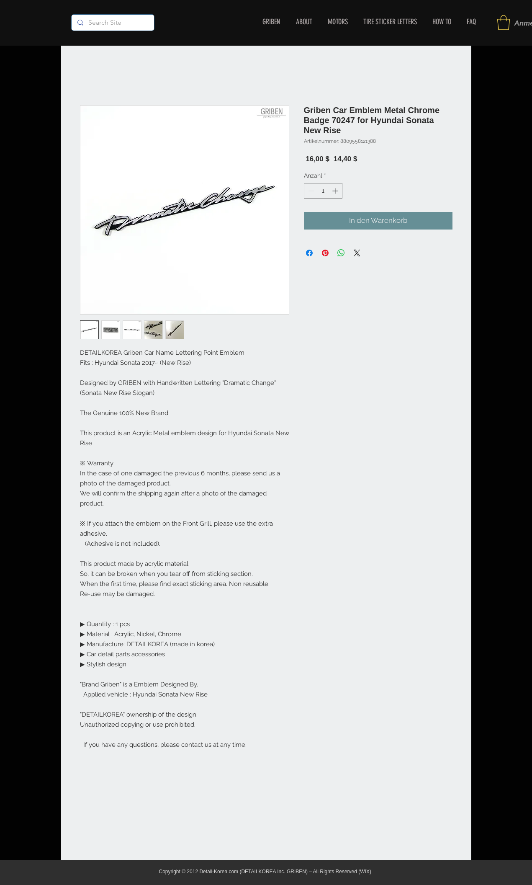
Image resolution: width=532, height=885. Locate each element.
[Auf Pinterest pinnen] (325, 253)
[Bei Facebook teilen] (309, 253)
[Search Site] (112, 23)
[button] (503, 22)
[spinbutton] (323, 190)
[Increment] (336, 190)
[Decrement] (310, 190)
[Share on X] (357, 253)
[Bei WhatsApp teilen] (341, 253)
